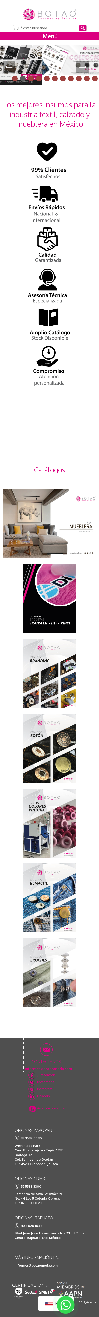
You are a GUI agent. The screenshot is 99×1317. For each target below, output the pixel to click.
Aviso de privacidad (51, 1108)
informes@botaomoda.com (36, 1265)
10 (87, 78)
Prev (9, 67)
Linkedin (43, 1096)
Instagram (44, 1089)
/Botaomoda (46, 1075)
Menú (50, 36)
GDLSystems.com (88, 1302)
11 (95, 78)
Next (82, 67)
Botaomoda (45, 1082)
